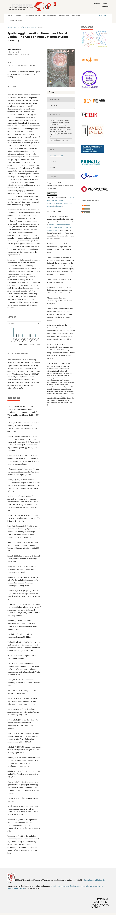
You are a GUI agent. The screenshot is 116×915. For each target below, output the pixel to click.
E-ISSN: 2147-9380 (15, 20)
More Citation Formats (59, 140)
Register (97, 3)
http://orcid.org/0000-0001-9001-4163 (18, 54)
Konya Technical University (94, 880)
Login (105, 3)
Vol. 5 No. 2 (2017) (29, 27)
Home (9, 16)
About (19, 16)
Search (103, 16)
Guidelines (64, 16)
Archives (76, 16)
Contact (105, 6)
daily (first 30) (23, 344)
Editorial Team (33, 16)
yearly (38, 344)
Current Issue (49, 16)
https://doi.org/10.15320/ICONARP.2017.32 (23, 66)
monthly (31, 344)
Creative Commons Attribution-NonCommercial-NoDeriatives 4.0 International (59, 227)
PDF (52, 92)
